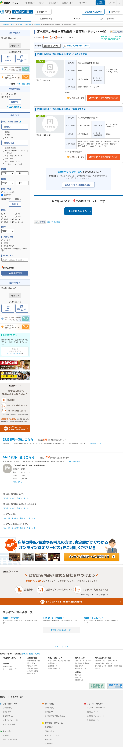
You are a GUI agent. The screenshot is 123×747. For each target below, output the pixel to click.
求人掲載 (6, 735)
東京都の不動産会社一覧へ (61, 630)
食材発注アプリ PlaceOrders (55, 716)
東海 (23, 84)
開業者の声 (79, 666)
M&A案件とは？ (74, 461)
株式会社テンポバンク (93, 618)
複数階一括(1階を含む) (10, 219)
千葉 (28, 518)
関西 (18, 84)
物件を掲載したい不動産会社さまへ (97, 686)
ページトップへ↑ (61, 647)
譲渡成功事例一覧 (54, 668)
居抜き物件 (6, 195)
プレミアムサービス (13, 353)
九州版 (37, 654)
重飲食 (6, 132)
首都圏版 (17, 654)
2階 (3, 216)
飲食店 (6, 127)
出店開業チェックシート (95, 716)
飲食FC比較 (49, 727)
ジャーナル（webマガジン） (97, 708)
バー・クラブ (8, 138)
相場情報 (78, 672)
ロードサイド (7, 240)
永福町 (12, 498)
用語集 (97, 668)
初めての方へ (7, 666)
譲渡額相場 (79, 680)
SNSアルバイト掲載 (10, 739)
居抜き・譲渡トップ (55, 658)
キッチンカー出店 (9, 724)
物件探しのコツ (80, 668)
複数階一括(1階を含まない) (12, 222)
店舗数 (15, 475)
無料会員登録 (100, 3)
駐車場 (4, 243)
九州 (28, 84)
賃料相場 (78, 675)
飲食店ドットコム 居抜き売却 (115, 686)
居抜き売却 (7, 712)
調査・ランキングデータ (83, 661)
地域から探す (32, 666)
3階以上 (19, 216)
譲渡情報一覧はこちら (18, 439)
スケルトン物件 (8, 192)
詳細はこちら (17, 482)
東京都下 (15, 518)
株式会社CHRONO (11, 618)
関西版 (24, 654)
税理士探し (49, 739)
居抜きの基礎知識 (53, 222)
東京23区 (28, 24)
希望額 (15, 479)
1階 (17, 214)
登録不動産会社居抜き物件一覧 (59, 661)
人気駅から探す (32, 671)
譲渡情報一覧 (52, 666)
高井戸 (19, 498)
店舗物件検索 (32, 658)
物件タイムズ (80, 658)
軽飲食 (6, 135)
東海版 (31, 654)
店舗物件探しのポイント (103, 663)
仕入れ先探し (49, 708)
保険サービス (49, 744)
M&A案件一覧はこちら (19, 457)
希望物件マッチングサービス (69, 172)
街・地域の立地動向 (82, 663)
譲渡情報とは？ (95, 443)
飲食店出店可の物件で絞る (76, 46)
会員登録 (6, 664)
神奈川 (22, 518)
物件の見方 (31, 673)
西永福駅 (37, 24)
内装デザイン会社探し (11, 720)
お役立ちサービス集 (52, 735)
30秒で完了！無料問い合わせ (103, 98)
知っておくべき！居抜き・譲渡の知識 (108, 666)
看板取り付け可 (8, 246)
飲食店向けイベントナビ (95, 720)
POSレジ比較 (50, 731)
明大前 (26, 498)
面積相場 (78, 677)
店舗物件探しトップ (8, 24)
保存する (8, 58)
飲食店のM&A (8, 716)
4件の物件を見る (80, 211)
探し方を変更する (15, 107)
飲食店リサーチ (92, 712)
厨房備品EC (49, 712)
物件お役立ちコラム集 (103, 658)
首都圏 (20, 24)
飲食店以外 (8, 143)
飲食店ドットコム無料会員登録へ (78, 185)
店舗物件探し (7, 708)
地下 (4, 214)
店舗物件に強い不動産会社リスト (107, 661)
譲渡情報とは (52, 663)
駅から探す (31, 663)
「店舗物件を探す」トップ (12, 658)
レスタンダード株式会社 (54, 618)
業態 (14, 472)
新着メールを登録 (22, 58)
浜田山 (5, 498)
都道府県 (16, 469)
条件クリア (14, 46)
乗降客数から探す (33, 668)
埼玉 (33, 518)
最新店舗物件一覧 (33, 661)
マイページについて (10, 669)
